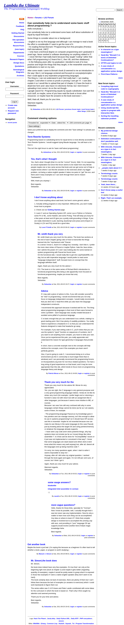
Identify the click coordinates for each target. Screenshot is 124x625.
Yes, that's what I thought (44, 159)
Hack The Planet (40, 618)
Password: (14, 93)
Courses (20, 56)
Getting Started (17, 33)
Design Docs (19, 63)
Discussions (19, 36)
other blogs (81, 111)
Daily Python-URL (63, 618)
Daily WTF (75, 618)
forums (38, 18)
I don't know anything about (48, 197)
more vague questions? (63, 505)
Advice (44, 291)
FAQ (22, 30)
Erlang (43, 623)
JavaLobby (51, 618)
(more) (61, 621)
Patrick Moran (53, 373)
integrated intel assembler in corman (63, 489)
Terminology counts (109, 173)
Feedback (20, 26)
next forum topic (88, 109)
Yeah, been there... (108, 184)
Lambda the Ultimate (22, 5)
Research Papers (17, 59)
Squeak (68, 623)
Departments (18, 53)
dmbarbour (47, 152)
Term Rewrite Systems (39, 137)
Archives (20, 76)
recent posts (12, 122)
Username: (14, 86)
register (79, 152)
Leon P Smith (47, 227)
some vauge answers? (59, 482)
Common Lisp (52, 623)
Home (21, 23)
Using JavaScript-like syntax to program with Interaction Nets (110, 110)
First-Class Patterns (109, 74)
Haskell (61, 623)
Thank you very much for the (59, 382)
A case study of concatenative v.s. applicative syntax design (111, 68)
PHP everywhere (86, 618)
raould (56, 496)
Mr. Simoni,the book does (44, 560)
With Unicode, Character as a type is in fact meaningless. (111, 149)
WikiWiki (36, 623)
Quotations (19, 66)
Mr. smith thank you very (50, 234)
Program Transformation (85, 623)
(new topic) (19, 49)
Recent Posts (18, 46)
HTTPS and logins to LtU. (111, 63)
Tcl (73, 623)
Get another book (36, 544)
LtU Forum (49, 18)
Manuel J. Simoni (45, 554)
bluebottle (52, 485)
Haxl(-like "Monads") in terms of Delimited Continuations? (110, 57)
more (120, 78)
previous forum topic (73, 109)
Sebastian (36, 109)
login (72, 152)
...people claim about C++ (111, 168)
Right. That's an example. (111, 198)
